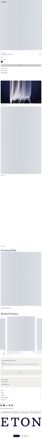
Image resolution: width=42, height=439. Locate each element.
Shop (21, 390)
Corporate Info (21, 399)
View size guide (4, 68)
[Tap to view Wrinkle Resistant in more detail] (21, 93)
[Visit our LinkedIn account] (9, 405)
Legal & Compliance (21, 397)
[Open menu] (27, 435)
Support (21, 392)
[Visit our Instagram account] (1, 405)
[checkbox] (40, 55)
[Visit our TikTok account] (7, 405)
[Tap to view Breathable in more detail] (21, 212)
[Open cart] (24, 435)
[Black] (2, 62)
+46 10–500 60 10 (4, 381)
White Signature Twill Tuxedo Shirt (13, 352)
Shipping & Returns (21, 72)
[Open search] (22, 435)
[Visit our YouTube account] (4, 405)
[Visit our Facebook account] (12, 405)
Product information (21, 70)
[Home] (21, 422)
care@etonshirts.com (5, 384)
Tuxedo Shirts (4, 52)
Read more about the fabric (21, 308)
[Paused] (39, 101)
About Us (21, 395)
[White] (4, 62)
